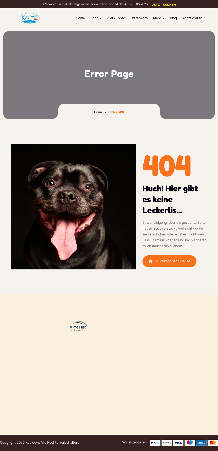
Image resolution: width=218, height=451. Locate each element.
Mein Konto (116, 18)
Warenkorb (139, 18)
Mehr (157, 18)
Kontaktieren (192, 18)
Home (80, 18)
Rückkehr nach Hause (169, 261)
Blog (173, 18)
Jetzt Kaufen (164, 5)
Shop (94, 18)
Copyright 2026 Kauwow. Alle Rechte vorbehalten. (39, 442)
